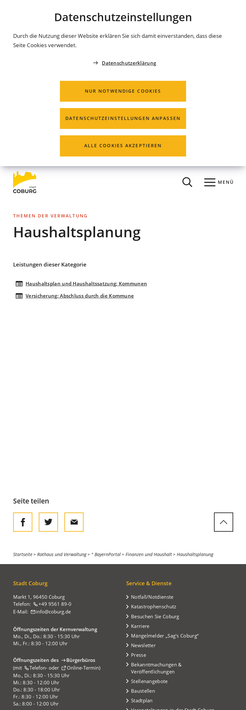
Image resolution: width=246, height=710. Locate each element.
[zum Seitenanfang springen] (223, 522)
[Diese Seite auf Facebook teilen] (22, 522)
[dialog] (123, 83)
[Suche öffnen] (187, 182)
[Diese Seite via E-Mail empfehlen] (74, 522)
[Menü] (219, 182)
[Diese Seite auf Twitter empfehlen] (48, 522)
